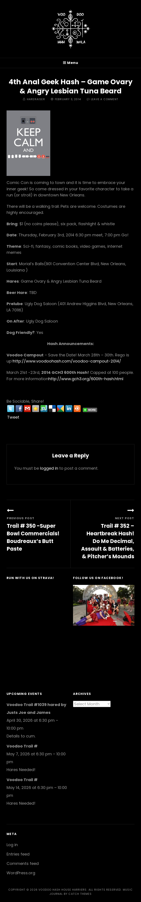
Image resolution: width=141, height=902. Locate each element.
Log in (12, 844)
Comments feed (23, 863)
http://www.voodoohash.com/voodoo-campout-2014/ (67, 361)
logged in (49, 468)
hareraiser (36, 99)
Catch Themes (79, 894)
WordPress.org (21, 873)
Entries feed (18, 854)
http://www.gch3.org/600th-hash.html (85, 378)
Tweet (13, 417)
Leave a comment (104, 99)
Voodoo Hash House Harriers (62, 890)
